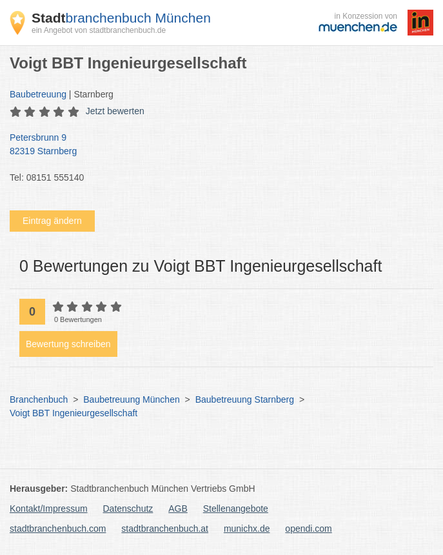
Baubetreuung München (131, 399)
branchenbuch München (121, 17)
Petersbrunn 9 (215, 145)
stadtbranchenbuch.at (164, 528)
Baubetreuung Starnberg (244, 399)
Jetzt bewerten (115, 111)
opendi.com (308, 528)
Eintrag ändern (52, 221)
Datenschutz (128, 508)
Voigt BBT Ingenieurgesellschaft (73, 413)
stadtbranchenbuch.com (58, 528)
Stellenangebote (235, 508)
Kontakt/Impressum (49, 508)
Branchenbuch (39, 399)
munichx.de (247, 528)
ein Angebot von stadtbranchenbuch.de (99, 30)
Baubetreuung (38, 94)
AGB (178, 508)
